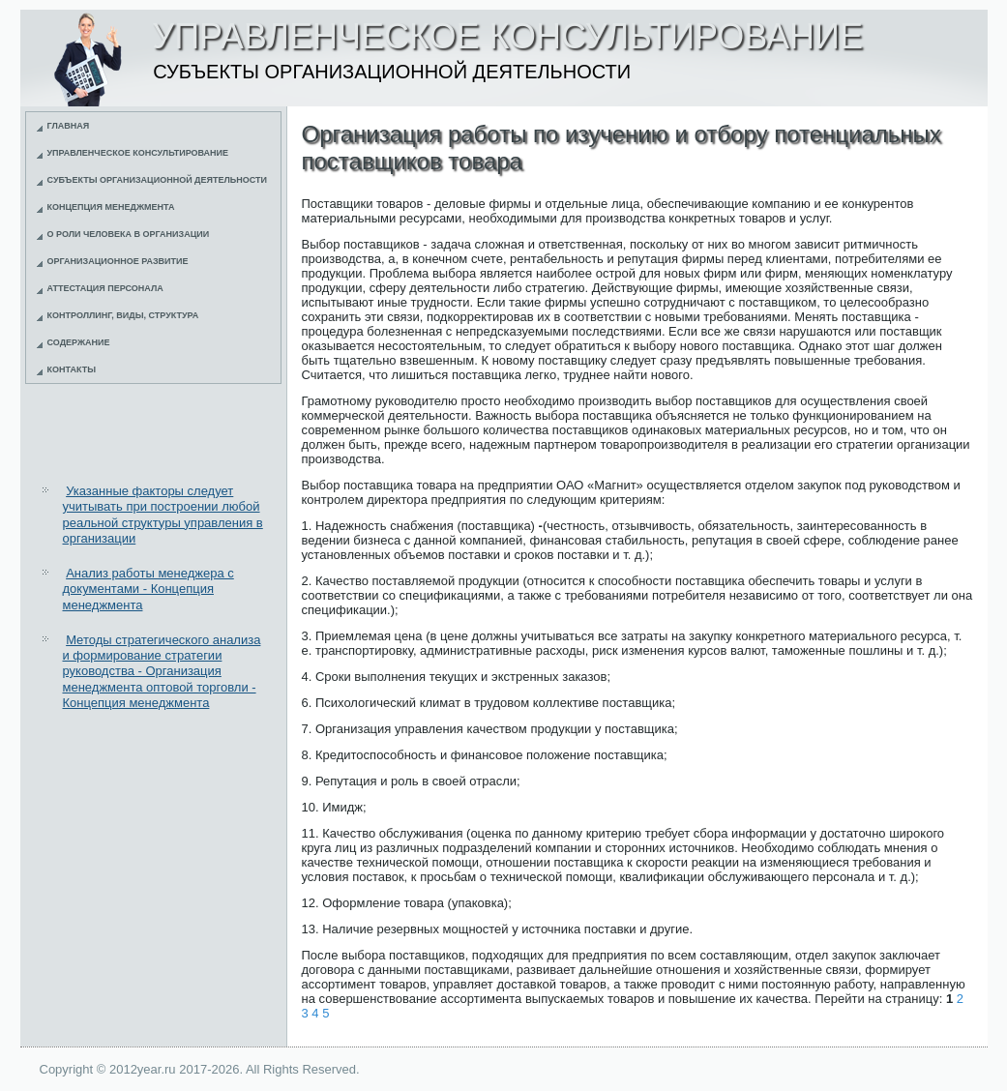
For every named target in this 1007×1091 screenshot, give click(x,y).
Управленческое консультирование (138, 153)
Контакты (71, 369)
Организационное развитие (118, 261)
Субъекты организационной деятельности (157, 180)
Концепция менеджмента (111, 207)
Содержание (78, 342)
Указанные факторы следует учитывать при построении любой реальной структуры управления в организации (163, 515)
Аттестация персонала (105, 288)
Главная (68, 126)
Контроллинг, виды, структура (123, 315)
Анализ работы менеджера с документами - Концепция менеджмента (148, 589)
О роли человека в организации (128, 234)
